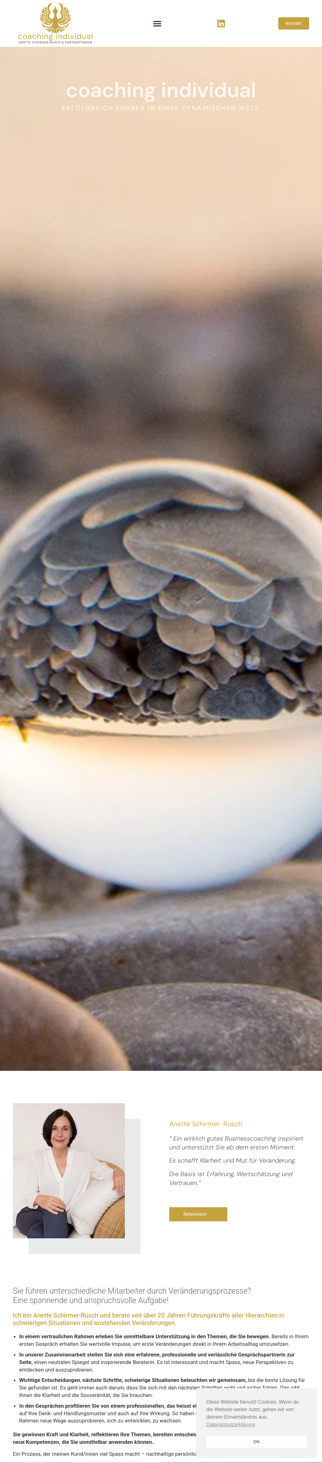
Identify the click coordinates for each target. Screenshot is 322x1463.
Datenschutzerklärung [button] (230, 1424)
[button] (157, 23)
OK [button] (256, 1441)
